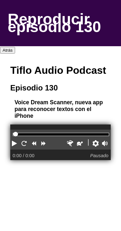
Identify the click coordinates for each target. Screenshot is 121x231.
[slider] (15, 134)
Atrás (8, 50)
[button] (15, 144)
